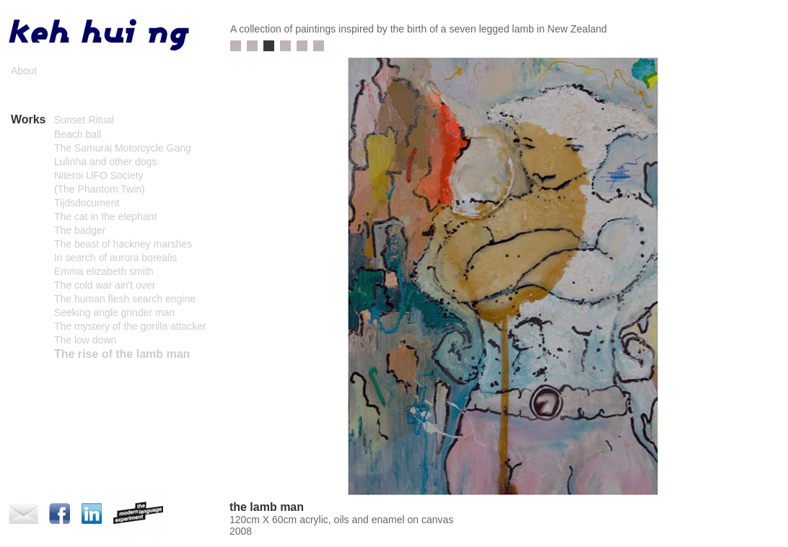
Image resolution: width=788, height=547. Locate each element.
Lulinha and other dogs (105, 161)
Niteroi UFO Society (99, 175)
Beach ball (77, 134)
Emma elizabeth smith (104, 271)
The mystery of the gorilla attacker (130, 326)
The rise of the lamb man (122, 354)
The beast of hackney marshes (123, 244)
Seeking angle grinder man (114, 312)
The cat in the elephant (105, 216)
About (24, 70)
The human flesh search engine (125, 299)
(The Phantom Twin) (99, 189)
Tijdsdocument (87, 203)
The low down (85, 340)
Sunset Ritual (84, 120)
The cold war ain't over (104, 285)
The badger (80, 230)
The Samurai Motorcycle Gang (122, 148)
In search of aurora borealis (115, 257)
